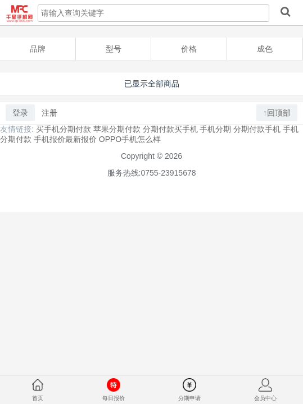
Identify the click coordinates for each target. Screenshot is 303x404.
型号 (113, 48)
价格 (189, 48)
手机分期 (215, 129)
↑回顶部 (277, 112)
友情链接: (17, 129)
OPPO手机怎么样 (130, 139)
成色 (265, 48)
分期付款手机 (257, 129)
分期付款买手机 (170, 129)
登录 (20, 112)
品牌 (38, 48)
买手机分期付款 (63, 129)
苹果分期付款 (117, 129)
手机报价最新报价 (65, 139)
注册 (49, 112)
